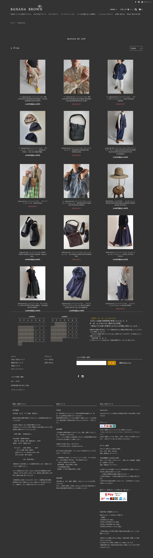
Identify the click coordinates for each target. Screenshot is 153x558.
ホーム (12, 23)
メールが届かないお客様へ (86, 14)
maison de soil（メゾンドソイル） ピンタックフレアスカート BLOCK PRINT (120, 304)
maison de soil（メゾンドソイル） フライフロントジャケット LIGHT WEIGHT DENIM (120, 98)
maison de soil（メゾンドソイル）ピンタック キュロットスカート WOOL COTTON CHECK (120, 253)
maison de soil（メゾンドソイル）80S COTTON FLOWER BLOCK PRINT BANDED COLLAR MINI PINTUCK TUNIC (76, 98)
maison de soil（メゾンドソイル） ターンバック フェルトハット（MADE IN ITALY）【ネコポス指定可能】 (32, 149)
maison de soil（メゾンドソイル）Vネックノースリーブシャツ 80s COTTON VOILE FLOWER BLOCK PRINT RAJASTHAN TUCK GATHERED (120, 150)
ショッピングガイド (106, 14)
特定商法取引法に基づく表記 (20, 382)
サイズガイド (53, 14)
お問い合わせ (120, 14)
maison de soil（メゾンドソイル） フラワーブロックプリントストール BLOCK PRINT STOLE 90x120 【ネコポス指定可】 (76, 305)
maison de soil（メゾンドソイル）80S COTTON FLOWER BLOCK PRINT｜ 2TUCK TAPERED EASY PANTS (32, 98)
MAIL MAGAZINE (133, 14)
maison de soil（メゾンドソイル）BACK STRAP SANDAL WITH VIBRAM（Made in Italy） (33, 253)
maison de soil (21, 23)
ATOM (16, 379)
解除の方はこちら (125, 362)
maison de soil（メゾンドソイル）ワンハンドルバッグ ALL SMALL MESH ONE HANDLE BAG (77, 253)
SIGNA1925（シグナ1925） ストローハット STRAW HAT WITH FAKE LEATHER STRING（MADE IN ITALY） (121, 202)
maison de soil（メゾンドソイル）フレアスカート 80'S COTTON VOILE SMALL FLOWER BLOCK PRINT (33, 305)
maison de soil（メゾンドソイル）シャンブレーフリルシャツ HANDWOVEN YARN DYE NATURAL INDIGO (76, 202)
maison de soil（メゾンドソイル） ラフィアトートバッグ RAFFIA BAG (32, 201)
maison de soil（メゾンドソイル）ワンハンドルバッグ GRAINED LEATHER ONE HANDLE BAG (76, 149)
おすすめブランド (40, 14)
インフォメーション (68, 14)
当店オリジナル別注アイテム (21, 14)
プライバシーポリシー (18, 385)
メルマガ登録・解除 (17, 375)
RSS (12, 379)
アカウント (146, 2)
